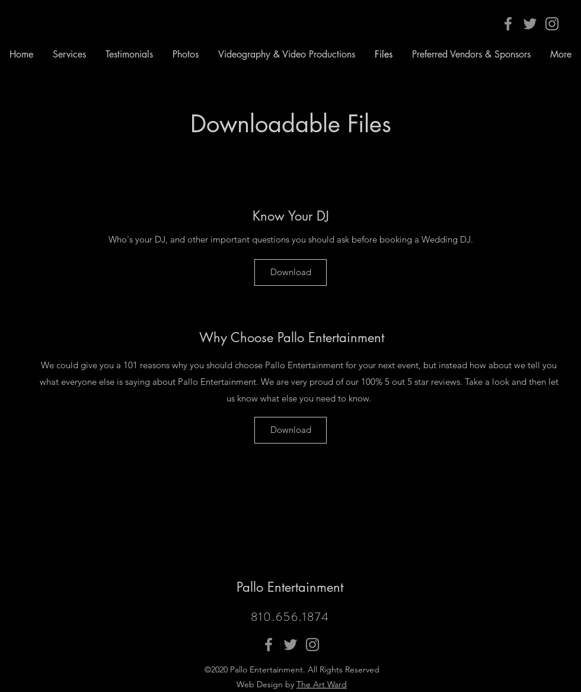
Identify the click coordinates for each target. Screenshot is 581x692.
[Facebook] (508, 24)
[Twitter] (530, 24)
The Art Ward (321, 684)
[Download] (290, 272)
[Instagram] (552, 24)
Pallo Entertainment (290, 587)
